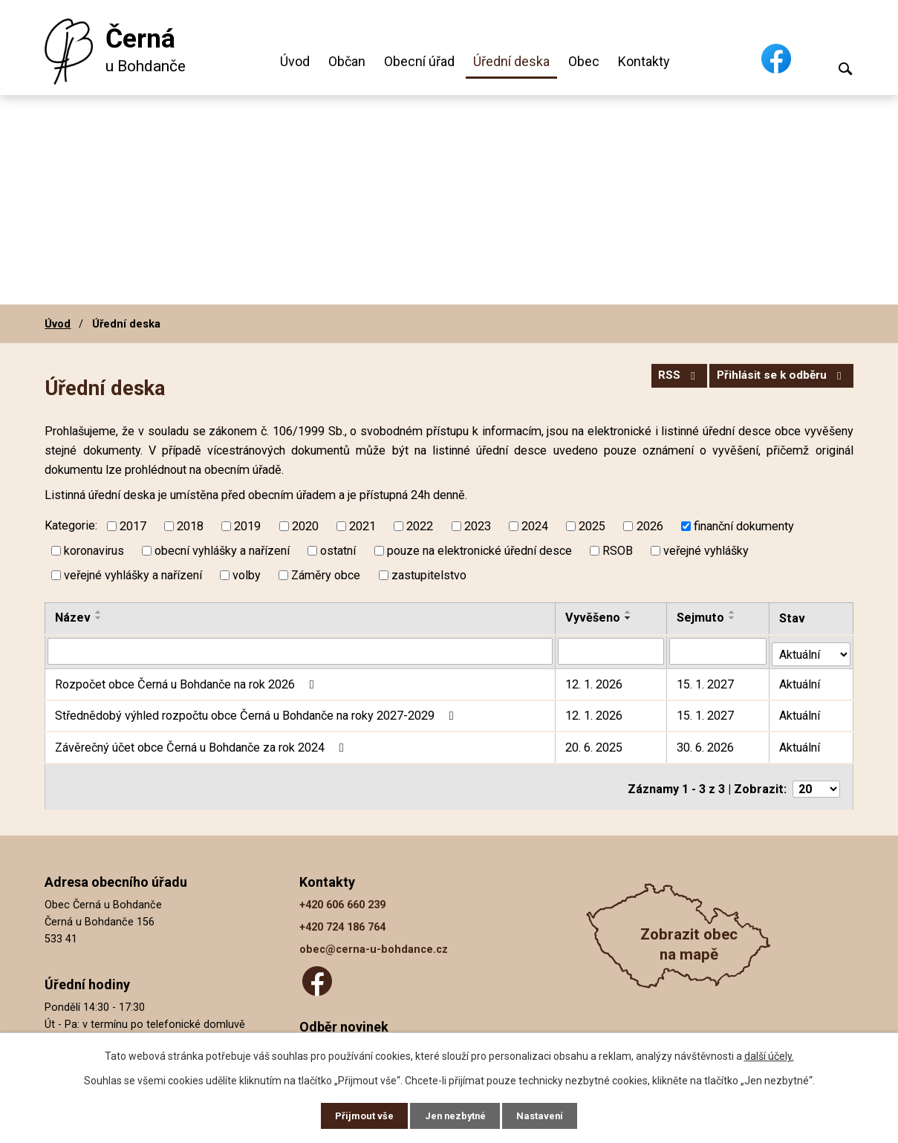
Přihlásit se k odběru (777, 380)
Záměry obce (325, 575)
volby (246, 575)
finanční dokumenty (744, 526)
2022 (419, 526)
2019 (247, 526)
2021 (362, 526)
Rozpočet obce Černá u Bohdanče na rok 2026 (187, 681)
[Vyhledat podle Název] (300, 650)
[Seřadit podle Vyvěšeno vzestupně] (629, 612)
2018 (190, 526)
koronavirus (94, 551)
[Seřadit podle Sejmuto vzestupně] (733, 612)
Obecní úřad (419, 61)
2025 (592, 526)
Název (73, 617)
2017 (133, 526)
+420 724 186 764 (342, 920)
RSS (665, 380)
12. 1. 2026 (594, 681)
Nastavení (545, 1115)
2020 (305, 526)
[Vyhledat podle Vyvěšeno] (612, 650)
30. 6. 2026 (706, 744)
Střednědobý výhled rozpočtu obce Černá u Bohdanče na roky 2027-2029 (256, 713)
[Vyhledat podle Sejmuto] (718, 650)
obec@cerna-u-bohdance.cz (373, 942)
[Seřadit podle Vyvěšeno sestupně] (629, 618)
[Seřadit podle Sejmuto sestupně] (733, 618)
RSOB (617, 551)
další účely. (769, 1054)
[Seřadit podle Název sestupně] (99, 618)
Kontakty (644, 61)
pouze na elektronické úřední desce (479, 551)
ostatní (338, 551)
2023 (477, 526)
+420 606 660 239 (342, 897)
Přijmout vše (359, 1115)
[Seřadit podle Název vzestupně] (99, 612)
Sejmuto (701, 617)
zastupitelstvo (428, 575)
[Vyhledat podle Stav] (811, 649)
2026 (650, 526)
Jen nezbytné (455, 1115)
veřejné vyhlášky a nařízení (133, 575)
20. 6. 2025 (594, 744)
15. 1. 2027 (706, 681)
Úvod (295, 61)
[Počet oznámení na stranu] (817, 781)
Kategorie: (71, 525)
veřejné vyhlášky (706, 551)
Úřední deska (511, 61)
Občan (346, 61)
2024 (534, 526)
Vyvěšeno (593, 617)
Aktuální (801, 681)
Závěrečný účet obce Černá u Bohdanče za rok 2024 (201, 744)
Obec (583, 61)
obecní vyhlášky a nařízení (222, 551)
